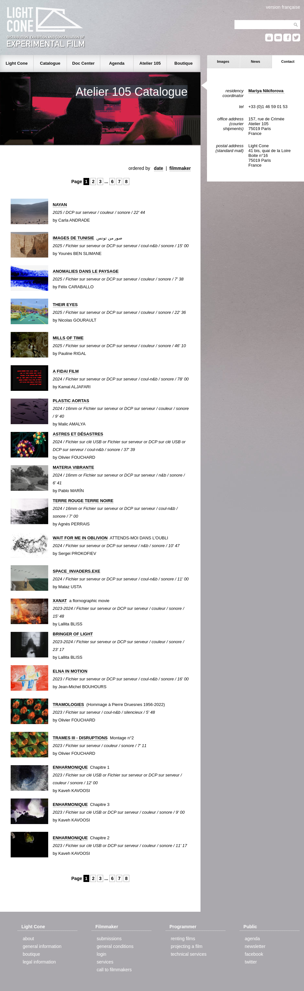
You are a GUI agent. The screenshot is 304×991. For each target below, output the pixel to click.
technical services (189, 954)
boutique (31, 954)
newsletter (255, 946)
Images (223, 61)
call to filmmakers (114, 969)
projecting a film (186, 946)
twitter (251, 961)
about (28, 938)
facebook (254, 954)
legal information (39, 961)
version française (283, 7)
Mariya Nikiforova (266, 90)
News (255, 61)
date (158, 168)
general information (42, 946)
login (101, 954)
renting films (183, 938)
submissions (109, 938)
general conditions (115, 946)
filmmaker (180, 168)
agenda (252, 938)
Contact (288, 61)
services (105, 961)
